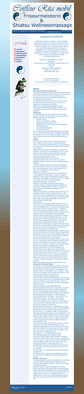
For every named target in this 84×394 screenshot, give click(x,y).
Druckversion (16, 387)
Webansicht (69, 387)
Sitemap (23, 387)
